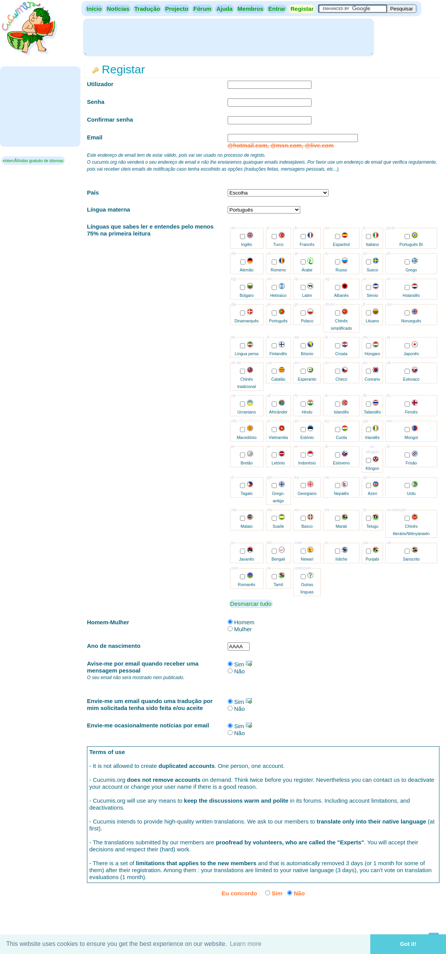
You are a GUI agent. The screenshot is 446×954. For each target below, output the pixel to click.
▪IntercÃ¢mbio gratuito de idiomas (33, 160)
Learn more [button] (246, 943)
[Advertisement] (228, 36)
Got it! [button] (408, 944)
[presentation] (380, 915)
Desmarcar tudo (251, 603)
